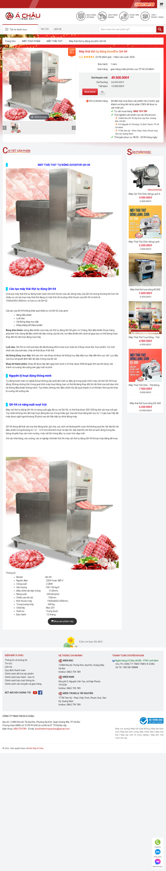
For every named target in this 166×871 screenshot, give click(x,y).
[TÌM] (160, 29)
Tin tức (8, 663)
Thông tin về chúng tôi (16, 660)
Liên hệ (8, 667)
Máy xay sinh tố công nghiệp (135, 735)
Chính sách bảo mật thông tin (20, 680)
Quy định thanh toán (15, 670)
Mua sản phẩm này (62, 621)
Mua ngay (90, 92)
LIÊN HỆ (57, 29)
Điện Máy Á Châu (36, 748)
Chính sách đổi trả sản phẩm (19, 673)
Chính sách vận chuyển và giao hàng (23, 684)
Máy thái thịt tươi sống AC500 (145, 289)
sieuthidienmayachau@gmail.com (52, 728)
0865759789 (19, 728)
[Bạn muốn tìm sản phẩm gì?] (127, 29)
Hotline (158, 843)
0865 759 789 (140, 111)
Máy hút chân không (140, 728)
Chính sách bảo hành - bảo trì (19, 677)
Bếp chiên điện (147, 732)
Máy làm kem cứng (129, 732)
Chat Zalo (158, 853)
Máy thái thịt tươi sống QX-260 (145, 403)
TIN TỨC (45, 29)
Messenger (158, 863)
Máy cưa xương (122, 728)
